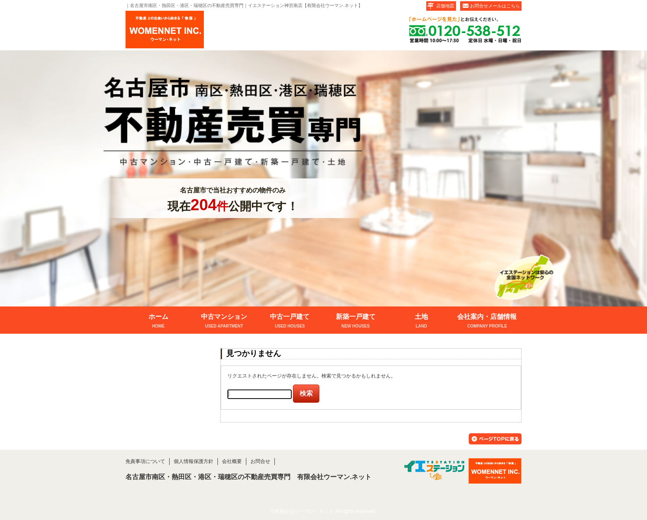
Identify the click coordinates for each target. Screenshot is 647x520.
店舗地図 (445, 5)
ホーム (158, 321)
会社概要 (232, 461)
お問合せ (260, 461)
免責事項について (145, 461)
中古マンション (224, 321)
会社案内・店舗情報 (487, 321)
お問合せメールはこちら (495, 5)
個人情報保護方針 (193, 461)
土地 (421, 321)
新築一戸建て (355, 321)
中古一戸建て (290, 321)
